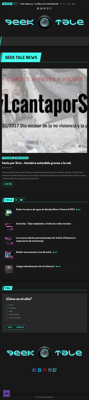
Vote (10, 327)
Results (20, 327)
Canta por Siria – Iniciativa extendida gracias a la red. (36, 163)
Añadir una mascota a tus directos (36, 252)
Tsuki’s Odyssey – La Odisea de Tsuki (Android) (39, 4)
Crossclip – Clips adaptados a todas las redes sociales (43, 223)
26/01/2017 (8, 168)
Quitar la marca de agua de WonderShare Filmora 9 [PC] (48, 209)
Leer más (8, 184)
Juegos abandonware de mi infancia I (38, 266)
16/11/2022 (66, 4)
